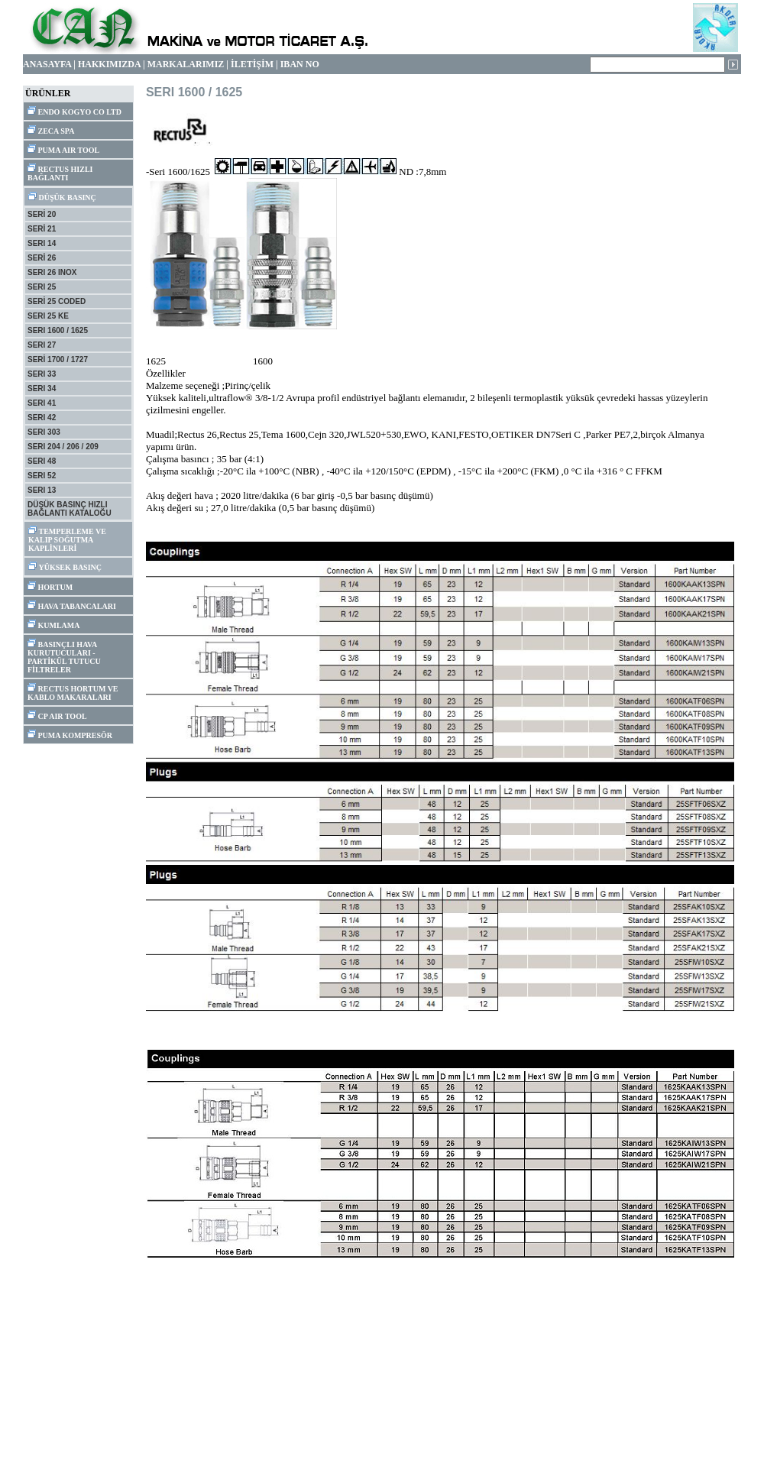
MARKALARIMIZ (186, 64)
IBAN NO (299, 64)
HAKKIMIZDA (109, 64)
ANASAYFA (47, 64)
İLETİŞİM (252, 64)
